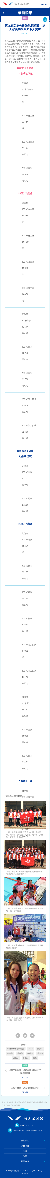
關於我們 (25, 1140)
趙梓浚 (16, 1058)
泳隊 (25, 1156)
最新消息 (18, 1102)
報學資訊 (25, 1161)
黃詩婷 (40, 1049)
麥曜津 (30, 1053)
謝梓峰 (26, 1058)
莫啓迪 (40, 1053)
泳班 (25, 1151)
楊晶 (35, 1058)
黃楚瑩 (20, 1053)
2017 (30, 1049)
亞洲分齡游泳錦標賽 (15, 1049)
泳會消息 (10, 1102)
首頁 (3, 1102)
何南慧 (10, 1053)
